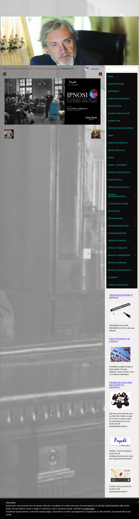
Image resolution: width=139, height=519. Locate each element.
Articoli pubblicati (122, 248)
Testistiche (114, 211)
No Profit (113, 277)
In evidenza (113, 91)
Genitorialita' (115, 180)
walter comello (69, 7)
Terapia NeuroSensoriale (122, 195)
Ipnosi (111, 158)
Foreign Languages (122, 285)
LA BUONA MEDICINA (117, 233)
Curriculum (114, 121)
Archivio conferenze (122, 255)
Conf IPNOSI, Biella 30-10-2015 (47, 69)
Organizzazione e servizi (120, 128)
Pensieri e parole (117, 241)
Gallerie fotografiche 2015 (21, 69)
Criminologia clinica (118, 187)
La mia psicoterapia (118, 143)
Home (5, 69)
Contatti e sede (116, 84)
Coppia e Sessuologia (119, 172)
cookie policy (88, 509)
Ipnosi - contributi (117, 165)
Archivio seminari (117, 263)
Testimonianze (122, 218)
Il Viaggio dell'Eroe (118, 204)
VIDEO (110, 135)
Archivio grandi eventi (119, 270)
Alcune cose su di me (119, 113)
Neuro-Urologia (116, 150)
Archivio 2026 (114, 106)
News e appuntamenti (119, 99)
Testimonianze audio (122, 226)
